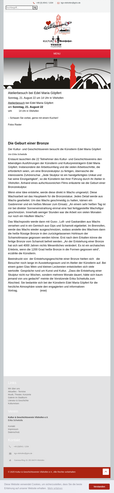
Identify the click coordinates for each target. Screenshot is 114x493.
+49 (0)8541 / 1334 (19, 447)
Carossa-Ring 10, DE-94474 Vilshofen (26, 460)
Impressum (13, 429)
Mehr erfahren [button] (55, 488)
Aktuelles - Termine (17, 391)
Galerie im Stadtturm (17, 397)
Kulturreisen (13, 403)
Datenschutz (14, 432)
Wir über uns (14, 388)
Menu (56, 53)
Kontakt (11, 426)
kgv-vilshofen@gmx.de (70, 3)
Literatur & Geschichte (18, 400)
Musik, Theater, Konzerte (19, 394)
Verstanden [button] (99, 486)
